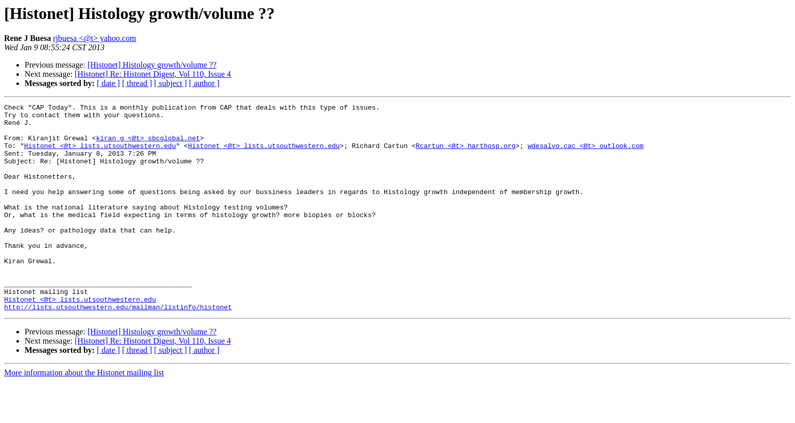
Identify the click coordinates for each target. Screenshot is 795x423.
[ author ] (204, 83)
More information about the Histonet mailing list (84, 414)
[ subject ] (170, 83)
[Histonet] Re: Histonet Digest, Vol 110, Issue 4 (153, 74)
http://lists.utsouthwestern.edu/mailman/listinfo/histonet (118, 348)
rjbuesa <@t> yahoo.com (94, 38)
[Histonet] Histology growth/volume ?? (152, 64)
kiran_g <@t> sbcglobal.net (148, 145)
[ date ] (108, 83)
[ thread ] (137, 83)
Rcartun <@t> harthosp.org (465, 154)
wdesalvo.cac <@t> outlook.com (585, 154)
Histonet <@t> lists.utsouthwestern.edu (100, 154)
